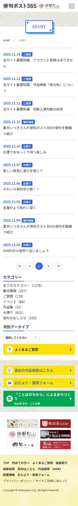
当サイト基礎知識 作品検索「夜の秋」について (39, 84)
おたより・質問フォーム (33, 382)
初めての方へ (21, 463)
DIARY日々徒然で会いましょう (39, 247)
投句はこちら (26, 469)
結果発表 (9, 469)
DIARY (57, 469)
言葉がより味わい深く (39, 204)
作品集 (13, 306)
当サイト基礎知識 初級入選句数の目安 (39, 106)
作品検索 (44, 469)
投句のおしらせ (21, 317)
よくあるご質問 (26, 349)
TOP (6, 463)
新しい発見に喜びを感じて (39, 167)
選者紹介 (61, 463)
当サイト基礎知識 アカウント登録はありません (39, 60)
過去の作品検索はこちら (33, 370)
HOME (6, 40)
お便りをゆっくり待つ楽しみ (39, 149)
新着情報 (9, 475)
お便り (14, 312)
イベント (15, 301)
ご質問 (14, 296)
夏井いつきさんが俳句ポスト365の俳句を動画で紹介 (39, 127)
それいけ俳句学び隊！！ (39, 186)
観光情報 (16, 290)
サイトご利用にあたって (51, 481)
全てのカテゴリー (23, 285)
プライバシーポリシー (17, 481)
